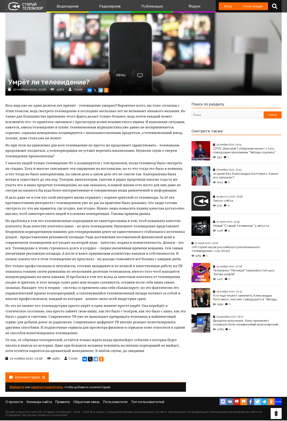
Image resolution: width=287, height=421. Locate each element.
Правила (62, 402)
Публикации (152, 6)
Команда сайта (39, 402)
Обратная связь (86, 402)
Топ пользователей (147, 402)
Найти (273, 115)
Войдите (17, 388)
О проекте (14, 402)
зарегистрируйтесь (47, 388)
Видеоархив (68, 6)
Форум (194, 6)
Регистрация (253, 6)
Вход (228, 6)
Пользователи (115, 402)
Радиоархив (110, 6)
